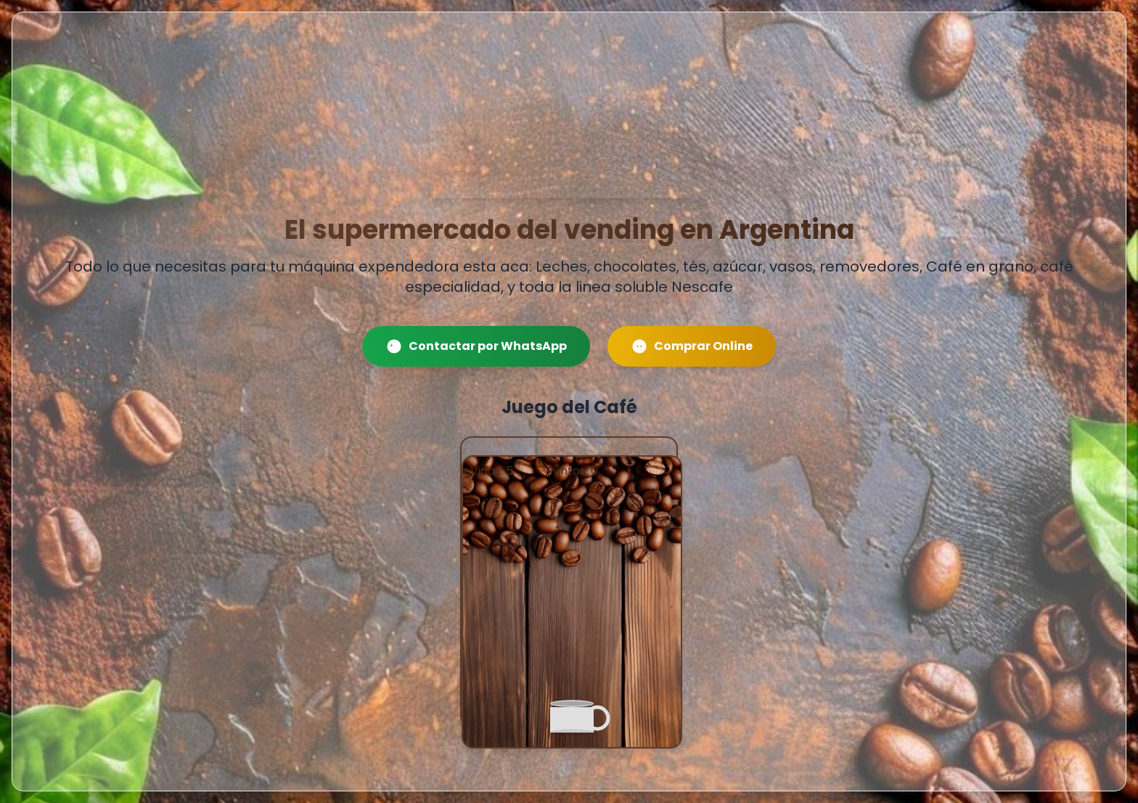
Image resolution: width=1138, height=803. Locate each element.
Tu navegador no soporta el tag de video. (569, 128)
